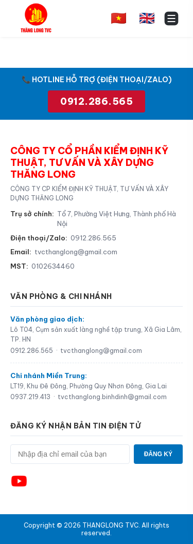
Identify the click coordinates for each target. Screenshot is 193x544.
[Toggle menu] (171, 18)
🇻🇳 (119, 18)
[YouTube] (19, 481)
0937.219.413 (30, 397)
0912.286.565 (96, 101)
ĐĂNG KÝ (158, 454)
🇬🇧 (147, 18)
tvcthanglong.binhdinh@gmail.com (112, 397)
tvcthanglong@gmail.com (75, 252)
